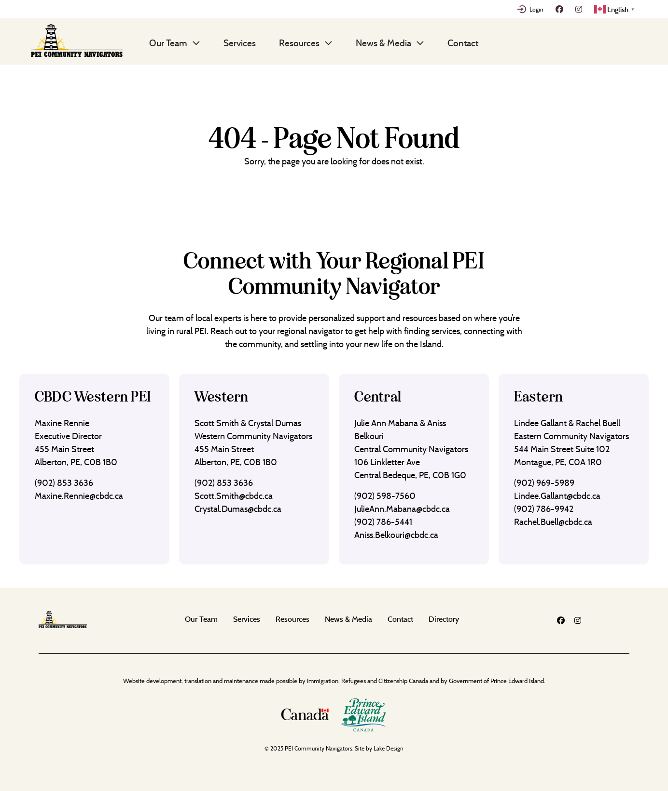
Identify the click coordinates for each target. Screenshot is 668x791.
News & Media (383, 43)
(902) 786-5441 (383, 521)
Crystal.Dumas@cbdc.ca (238, 508)
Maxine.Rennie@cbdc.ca (79, 495)
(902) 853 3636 (64, 482)
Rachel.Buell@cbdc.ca (553, 521)
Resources (299, 43)
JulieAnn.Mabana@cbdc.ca (402, 508)
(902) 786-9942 (543, 508)
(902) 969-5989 (544, 482)
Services (239, 43)
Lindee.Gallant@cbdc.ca (557, 495)
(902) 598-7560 (385, 495)
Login (536, 9)
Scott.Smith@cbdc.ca (234, 495)
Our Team (168, 43)
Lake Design (389, 748)
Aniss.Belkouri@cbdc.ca (396, 534)
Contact (462, 43)
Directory (444, 619)
